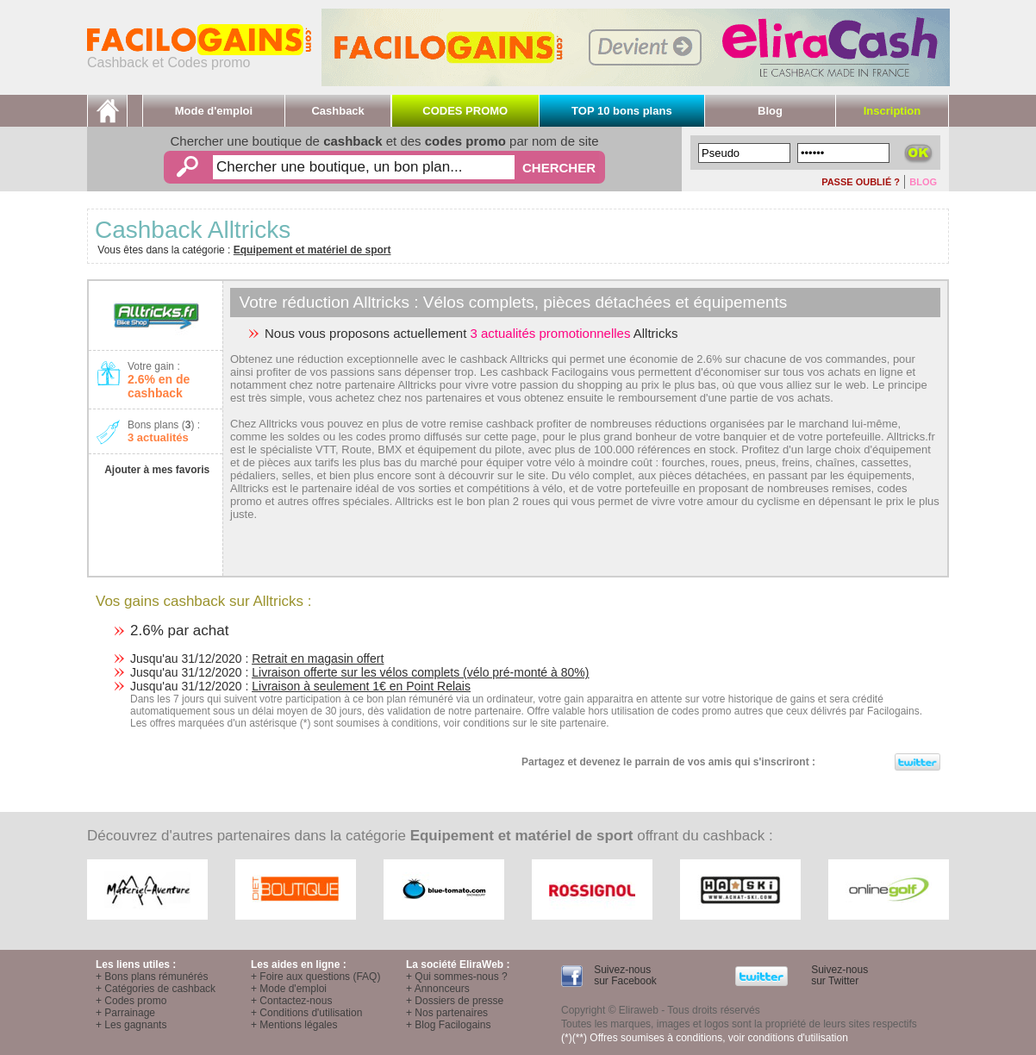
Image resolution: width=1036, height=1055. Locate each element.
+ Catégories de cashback (155, 989)
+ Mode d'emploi (289, 989)
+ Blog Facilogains (448, 1025)
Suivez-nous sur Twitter (838, 975)
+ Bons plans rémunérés (152, 977)
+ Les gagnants (131, 1025)
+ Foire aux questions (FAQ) (315, 977)
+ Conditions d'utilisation (306, 1013)
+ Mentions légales (294, 1025)
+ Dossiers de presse (454, 1001)
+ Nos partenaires (447, 1013)
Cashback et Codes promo (199, 56)
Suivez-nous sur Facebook (624, 975)
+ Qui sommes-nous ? (457, 977)
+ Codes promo (131, 1001)
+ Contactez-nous (291, 1001)
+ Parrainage (125, 1013)
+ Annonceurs (438, 989)
